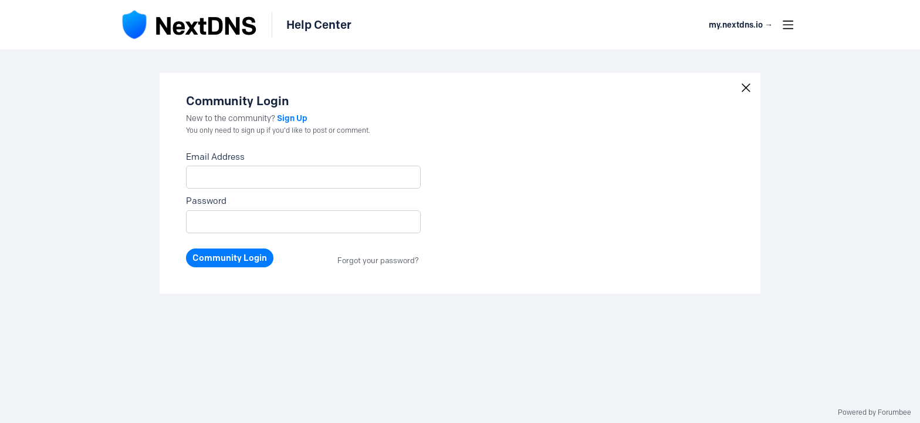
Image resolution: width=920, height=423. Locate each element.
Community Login (229, 258)
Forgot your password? (378, 260)
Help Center (318, 25)
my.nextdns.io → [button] (741, 25)
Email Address (215, 157)
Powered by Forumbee (874, 412)
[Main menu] (788, 24)
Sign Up (292, 118)
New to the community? (231, 118)
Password (206, 201)
